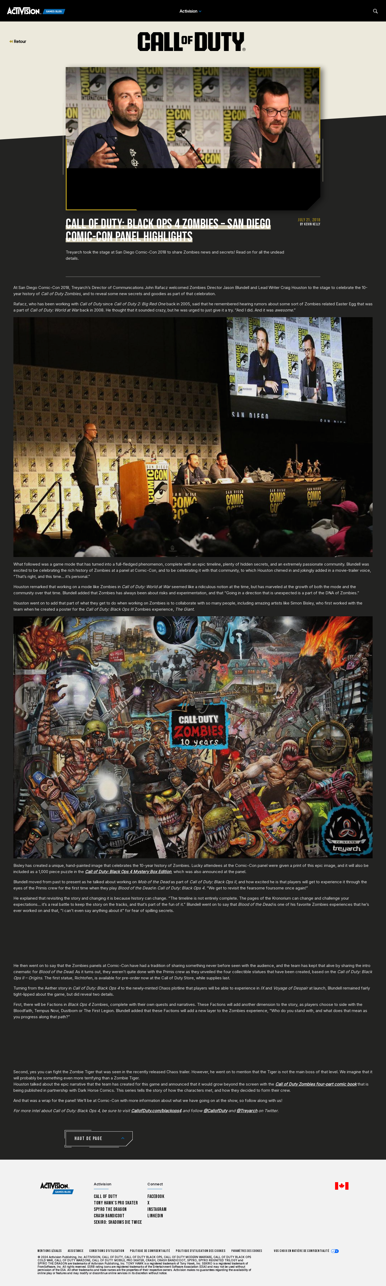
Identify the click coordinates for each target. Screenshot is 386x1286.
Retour (17, 41)
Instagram (156, 1209)
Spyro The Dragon (110, 1209)
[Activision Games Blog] (36, 11)
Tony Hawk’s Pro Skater (116, 1203)
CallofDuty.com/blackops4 (156, 1110)
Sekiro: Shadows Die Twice (118, 1222)
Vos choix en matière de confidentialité (301, 1251)
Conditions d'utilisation (106, 1251)
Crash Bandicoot (109, 1216)
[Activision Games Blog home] (57, 1188)
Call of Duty (105, 1196)
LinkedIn (155, 1216)
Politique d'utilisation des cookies (200, 1251)
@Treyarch (246, 1110)
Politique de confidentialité (150, 1251)
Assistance (75, 1251)
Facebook (156, 1196)
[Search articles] (375, 11)
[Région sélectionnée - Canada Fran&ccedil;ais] (341, 1186)
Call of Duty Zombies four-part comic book (316, 1084)
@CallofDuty (215, 1110)
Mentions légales (50, 1251)
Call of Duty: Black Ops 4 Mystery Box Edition (128, 871)
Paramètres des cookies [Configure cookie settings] (246, 1251)
